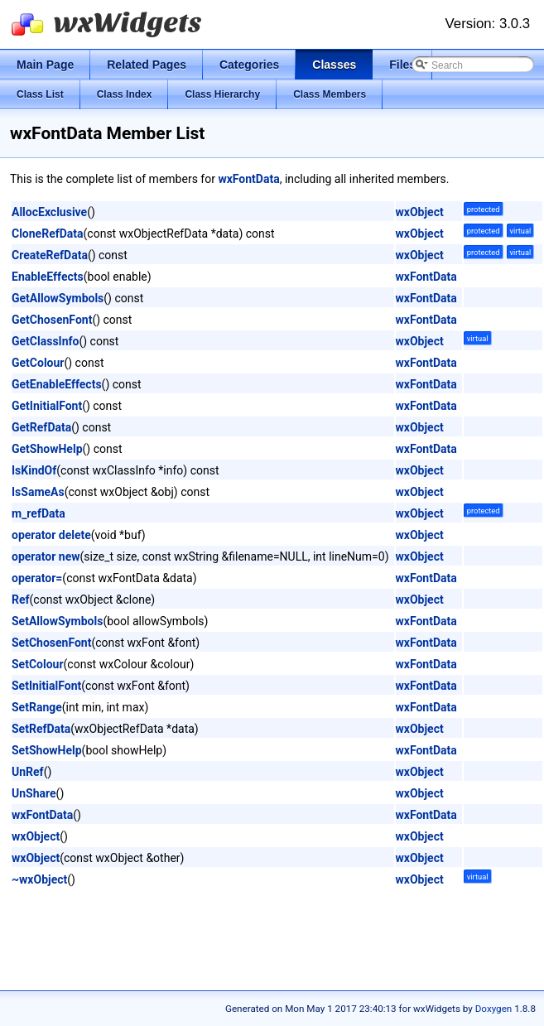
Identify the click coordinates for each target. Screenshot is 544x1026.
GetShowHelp (47, 448)
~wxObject (39, 879)
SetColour (38, 664)
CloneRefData (48, 233)
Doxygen (494, 1008)
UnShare (34, 793)
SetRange (37, 707)
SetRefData (41, 728)
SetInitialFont (46, 685)
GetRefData (41, 427)
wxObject (420, 212)
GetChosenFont (52, 319)
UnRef (28, 771)
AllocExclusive (49, 212)
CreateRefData (50, 255)
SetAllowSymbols (57, 621)
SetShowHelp (47, 750)
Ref (21, 599)
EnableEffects (48, 276)
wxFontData (248, 178)
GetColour (38, 362)
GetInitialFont (47, 405)
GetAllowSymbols (58, 298)
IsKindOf (34, 470)
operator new (45, 556)
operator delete (51, 535)
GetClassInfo (45, 341)
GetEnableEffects (57, 384)
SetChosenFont (51, 642)
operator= (37, 578)
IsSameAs (38, 492)
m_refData (38, 513)
